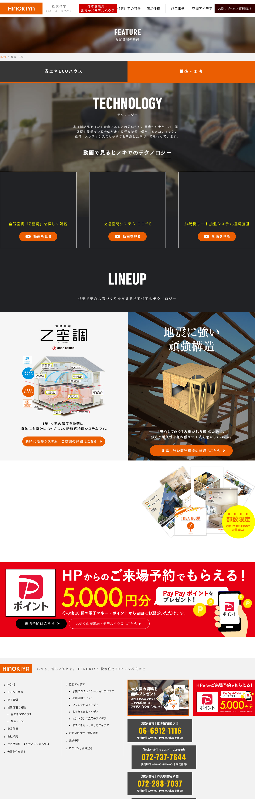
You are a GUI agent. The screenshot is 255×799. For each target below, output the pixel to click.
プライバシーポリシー (221, 777)
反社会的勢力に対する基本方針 (184, 777)
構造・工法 (17, 721)
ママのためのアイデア (85, 705)
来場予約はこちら (40, 623)
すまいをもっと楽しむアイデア (90, 725)
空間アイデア (202, 8)
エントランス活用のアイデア (89, 718)
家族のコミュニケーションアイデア (93, 691)
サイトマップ (247, 777)
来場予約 (74, 740)
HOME (3, 57)
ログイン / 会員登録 (80, 748)
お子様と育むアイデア (85, 712)
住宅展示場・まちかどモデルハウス (98, 8)
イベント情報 (15, 692)
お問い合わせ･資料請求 (234, 8)
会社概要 (12, 736)
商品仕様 (153, 8)
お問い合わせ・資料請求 (83, 733)
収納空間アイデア (82, 698)
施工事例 (178, 8)
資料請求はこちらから (32, 513)
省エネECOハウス (64, 71)
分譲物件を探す (16, 752)
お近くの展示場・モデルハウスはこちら (106, 623)
